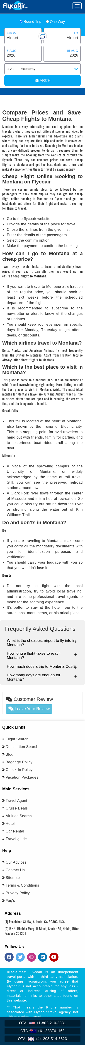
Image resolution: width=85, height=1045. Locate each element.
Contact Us (15, 870)
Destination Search (22, 747)
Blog (9, 754)
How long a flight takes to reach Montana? (42, 655)
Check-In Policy (19, 770)
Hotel (10, 823)
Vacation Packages (22, 777)
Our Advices (16, 862)
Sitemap (13, 878)
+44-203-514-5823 (42, 1039)
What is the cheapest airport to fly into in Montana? (42, 642)
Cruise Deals (17, 808)
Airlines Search (19, 816)
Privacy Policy (18, 893)
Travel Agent (16, 801)
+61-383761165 (42, 1031)
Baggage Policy (19, 762)
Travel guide (16, 839)
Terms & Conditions (22, 885)
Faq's (10, 901)
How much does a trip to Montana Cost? (42, 667)
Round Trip (30, 21)
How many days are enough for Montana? (42, 677)
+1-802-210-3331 (42, 1023)
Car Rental (15, 831)
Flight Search (17, 739)
